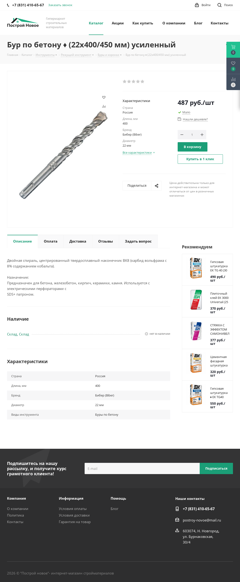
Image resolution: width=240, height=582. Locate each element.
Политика (15, 515)
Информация (71, 498)
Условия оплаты (73, 508)
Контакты (15, 521)
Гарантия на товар (75, 521)
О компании (17, 508)
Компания (16, 498)
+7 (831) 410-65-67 (199, 508)
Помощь (118, 498)
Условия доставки (74, 515)
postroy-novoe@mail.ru (202, 520)
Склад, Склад (18, 334)
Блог (114, 508)
